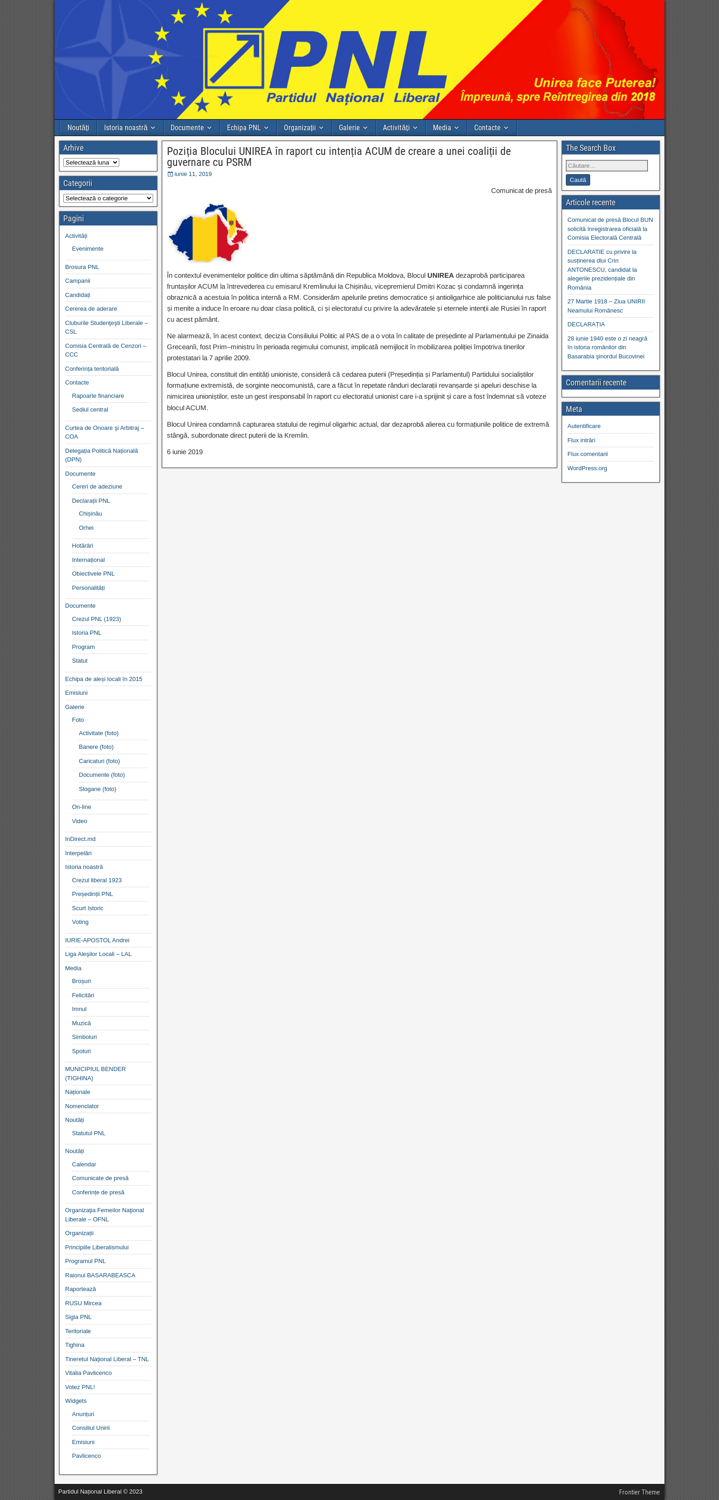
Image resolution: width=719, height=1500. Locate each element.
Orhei (86, 527)
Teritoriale (78, 1331)
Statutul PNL (88, 1133)
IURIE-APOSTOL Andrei (97, 940)
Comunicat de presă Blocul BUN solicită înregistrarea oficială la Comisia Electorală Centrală (610, 228)
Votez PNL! (80, 1387)
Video (79, 821)
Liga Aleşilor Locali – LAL (98, 954)
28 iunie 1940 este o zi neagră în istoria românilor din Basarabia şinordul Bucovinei (607, 347)
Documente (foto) (102, 774)
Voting (80, 921)
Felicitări (83, 995)
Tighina (74, 1344)
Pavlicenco (86, 1455)
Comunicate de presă (100, 1178)
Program (83, 646)
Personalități (88, 587)
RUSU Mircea (83, 1303)
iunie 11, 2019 (193, 173)
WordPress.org (587, 468)
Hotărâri (82, 545)
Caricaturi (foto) (99, 761)
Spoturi (81, 1051)
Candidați (77, 294)
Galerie (349, 127)
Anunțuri (83, 1414)
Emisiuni (76, 692)
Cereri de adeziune (97, 486)
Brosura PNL (82, 267)
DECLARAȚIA (586, 324)
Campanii (77, 280)
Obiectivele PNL (93, 573)
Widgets (76, 1400)
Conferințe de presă (98, 1192)
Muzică (81, 1023)
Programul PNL (85, 1261)
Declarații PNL (91, 500)
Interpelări (78, 853)
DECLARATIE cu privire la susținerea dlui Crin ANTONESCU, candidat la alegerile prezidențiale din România (602, 269)
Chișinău (90, 513)
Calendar (84, 1164)
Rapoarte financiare (98, 395)
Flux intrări (582, 440)
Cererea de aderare (91, 308)
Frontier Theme (639, 1492)
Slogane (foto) (97, 789)
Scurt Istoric (88, 908)
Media (442, 127)
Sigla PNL (78, 1316)
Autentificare (584, 426)
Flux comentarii (588, 454)
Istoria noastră (126, 127)
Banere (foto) (96, 746)
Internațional (88, 559)
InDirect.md (80, 838)
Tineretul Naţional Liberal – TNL (107, 1359)
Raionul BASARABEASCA (100, 1275)
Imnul (79, 1008)
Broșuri (81, 981)
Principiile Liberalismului (97, 1247)
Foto (78, 719)
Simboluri (84, 1036)
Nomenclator (82, 1106)
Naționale (77, 1091)
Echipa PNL (244, 127)
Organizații (300, 127)
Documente (187, 127)
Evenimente (88, 248)
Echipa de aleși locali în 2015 (103, 679)
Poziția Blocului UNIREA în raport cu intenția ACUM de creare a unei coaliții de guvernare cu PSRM (339, 157)
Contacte (487, 127)
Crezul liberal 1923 (97, 880)
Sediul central (90, 409)
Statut (80, 660)
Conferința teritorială (92, 368)
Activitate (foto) (99, 733)
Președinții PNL (92, 893)
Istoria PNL (86, 632)
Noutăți (78, 127)
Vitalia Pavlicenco (88, 1372)
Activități (396, 127)
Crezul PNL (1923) (96, 618)
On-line (81, 806)
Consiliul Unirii (91, 1427)
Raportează (80, 1289)
